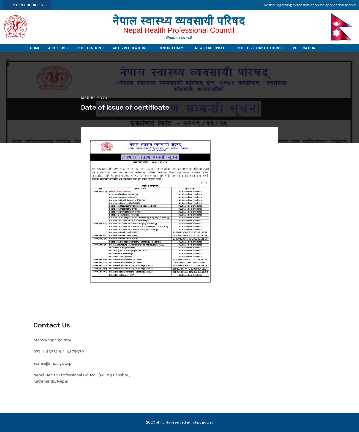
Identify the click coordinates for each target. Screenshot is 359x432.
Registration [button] (89, 48)
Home (35, 48)
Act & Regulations (130, 48)
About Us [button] (57, 48)
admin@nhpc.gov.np (52, 363)
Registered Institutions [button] (259, 48)
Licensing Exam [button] (169, 48)
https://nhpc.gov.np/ (52, 340)
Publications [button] (305, 48)
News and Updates (211, 48)
